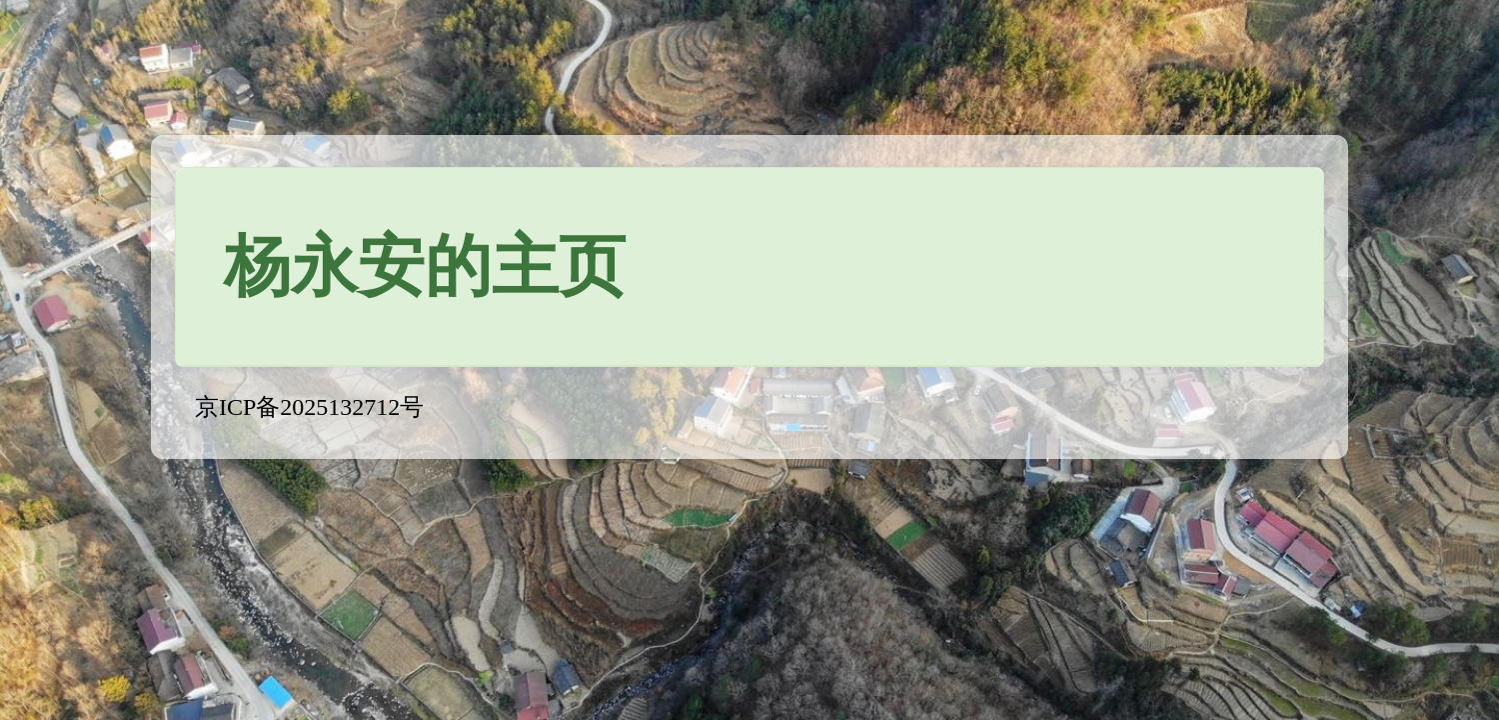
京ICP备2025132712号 (309, 407)
